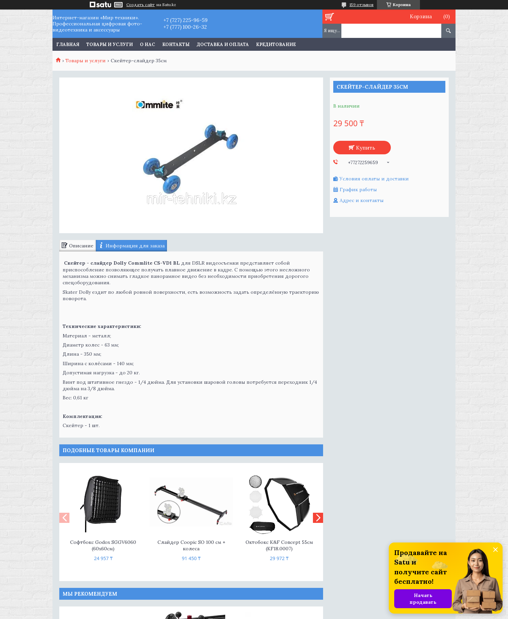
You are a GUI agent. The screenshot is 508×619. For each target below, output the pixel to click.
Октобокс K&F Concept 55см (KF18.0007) (279, 545)
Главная (67, 44)
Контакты (176, 44)
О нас (147, 44)
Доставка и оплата (223, 44)
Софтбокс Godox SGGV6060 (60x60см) (103, 545)
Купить (365, 147)
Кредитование (276, 44)
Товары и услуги (109, 44)
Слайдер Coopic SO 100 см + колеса (191, 545)
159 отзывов (362, 4)
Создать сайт (140, 4)
